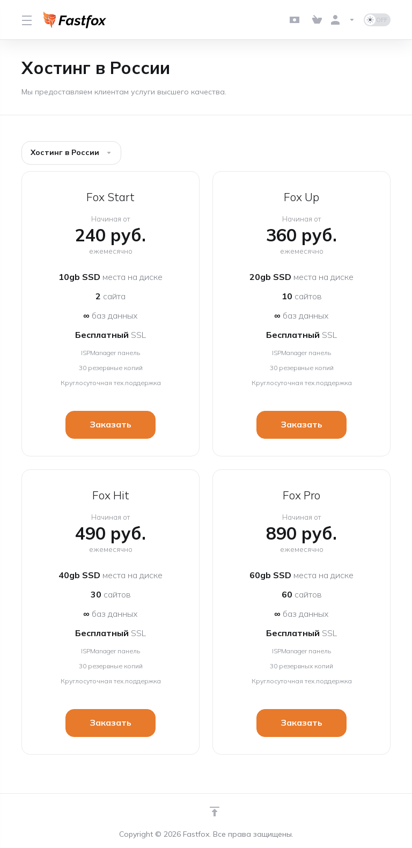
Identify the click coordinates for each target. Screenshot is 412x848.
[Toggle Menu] (26, 20)
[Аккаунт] (342, 20)
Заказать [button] (110, 424)
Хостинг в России (71, 152)
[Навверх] (214, 811)
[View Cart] (317, 20)
